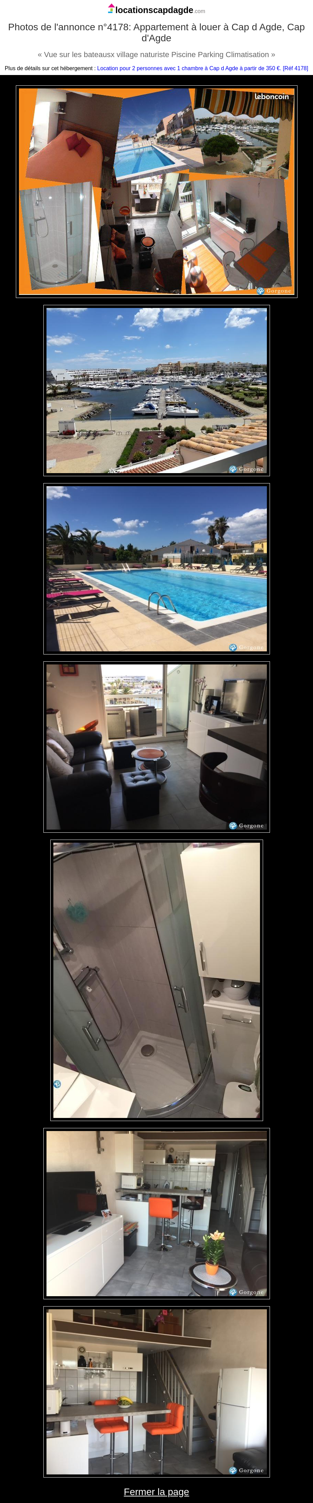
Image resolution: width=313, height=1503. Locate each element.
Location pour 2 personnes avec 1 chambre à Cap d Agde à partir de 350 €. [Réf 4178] (202, 68)
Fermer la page (156, 1491)
